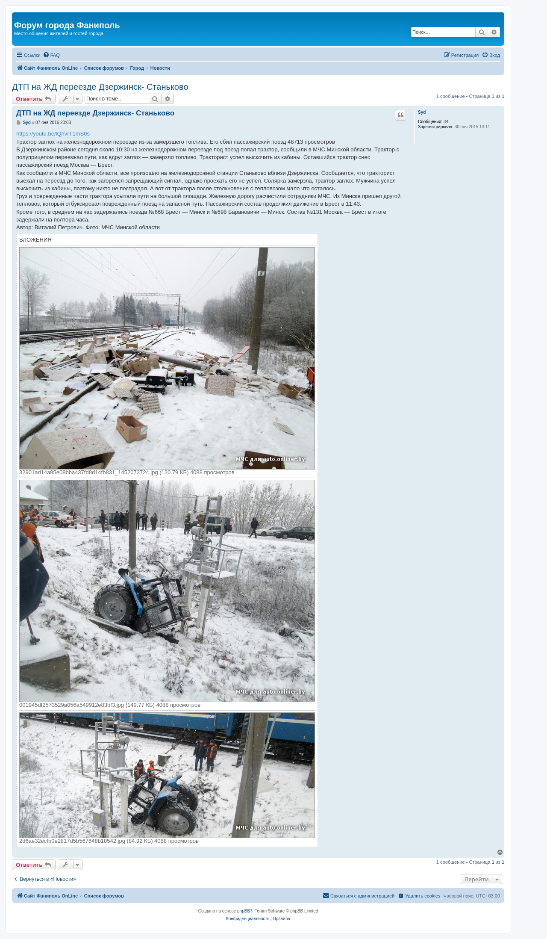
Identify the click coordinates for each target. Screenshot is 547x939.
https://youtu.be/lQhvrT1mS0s (53, 133)
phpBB (243, 911)
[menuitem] (51, 55)
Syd (422, 112)
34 (446, 121)
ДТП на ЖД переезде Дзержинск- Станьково (100, 87)
